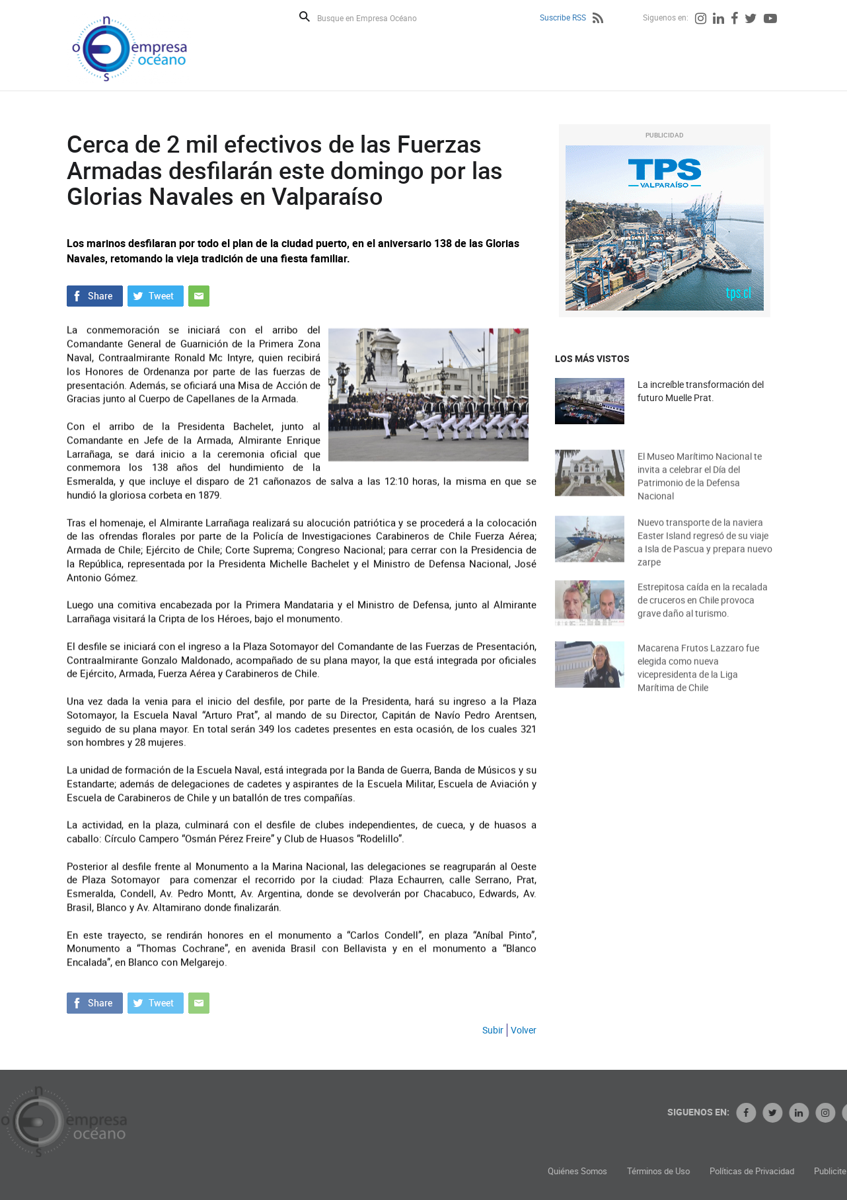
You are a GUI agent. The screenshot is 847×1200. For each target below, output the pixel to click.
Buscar (304, 16)
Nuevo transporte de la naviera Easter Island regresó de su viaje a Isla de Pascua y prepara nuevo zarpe (705, 554)
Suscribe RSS (563, 17)
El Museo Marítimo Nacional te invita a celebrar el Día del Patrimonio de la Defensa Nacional (700, 488)
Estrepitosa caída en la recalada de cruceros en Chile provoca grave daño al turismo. (703, 610)
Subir (492, 1030)
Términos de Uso (735, 1171)
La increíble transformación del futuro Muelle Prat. (701, 391)
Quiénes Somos (654, 1171)
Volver (523, 1030)
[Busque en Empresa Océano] (375, 17)
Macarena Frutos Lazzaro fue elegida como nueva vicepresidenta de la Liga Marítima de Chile (698, 680)
